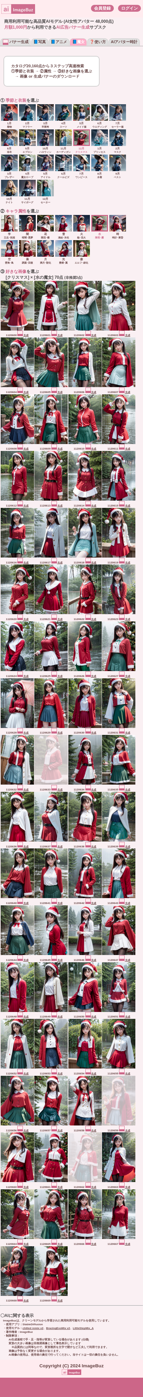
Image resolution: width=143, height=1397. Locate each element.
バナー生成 (15, 42)
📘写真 (39, 42)
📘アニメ (59, 42)
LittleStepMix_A (83, 1328)
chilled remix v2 (33, 1328)
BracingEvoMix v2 (58, 1328)
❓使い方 (98, 42)
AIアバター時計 (124, 42)
